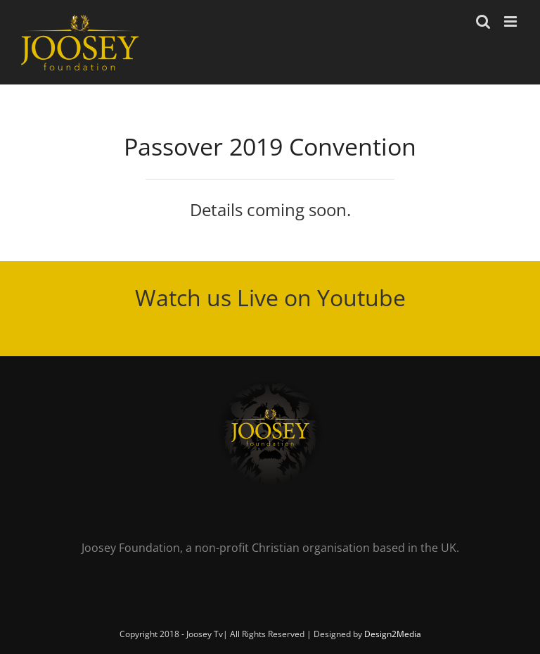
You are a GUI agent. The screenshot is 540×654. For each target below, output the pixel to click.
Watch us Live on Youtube (270, 297)
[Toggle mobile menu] (511, 21)
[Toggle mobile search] (483, 21)
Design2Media (392, 634)
